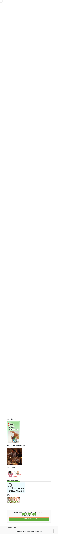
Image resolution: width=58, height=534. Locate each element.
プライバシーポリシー (12, 527)
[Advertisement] (29, 408)
